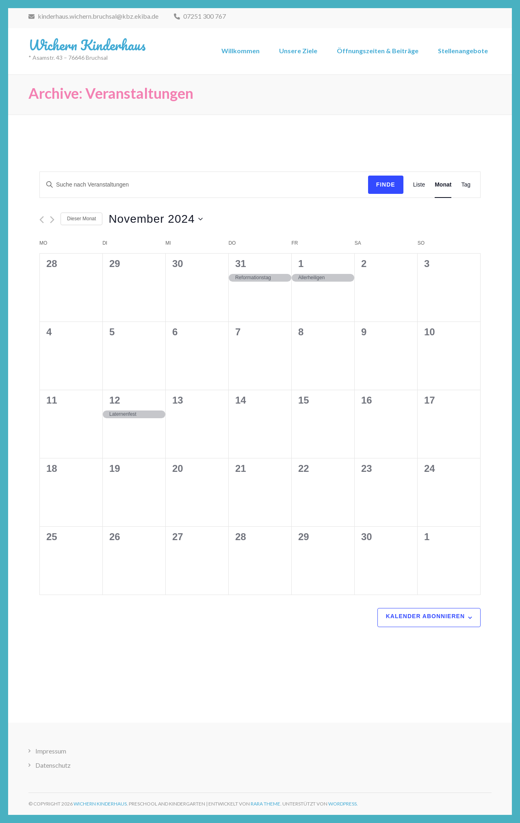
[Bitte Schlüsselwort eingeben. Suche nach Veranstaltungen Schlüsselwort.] (204, 185)
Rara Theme (265, 804)
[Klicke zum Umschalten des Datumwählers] (155, 219)
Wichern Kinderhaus (87, 44)
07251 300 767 (200, 16)
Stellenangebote (463, 50)
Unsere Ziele (298, 50)
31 (240, 263)
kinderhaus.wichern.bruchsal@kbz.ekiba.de (93, 16)
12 (114, 400)
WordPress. (343, 804)
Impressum (50, 751)
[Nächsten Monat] (52, 220)
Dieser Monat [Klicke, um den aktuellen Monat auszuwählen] (81, 218)
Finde (385, 184)
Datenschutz (53, 765)
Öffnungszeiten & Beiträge (377, 50)
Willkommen (240, 50)
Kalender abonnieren (425, 616)
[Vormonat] (41, 220)
